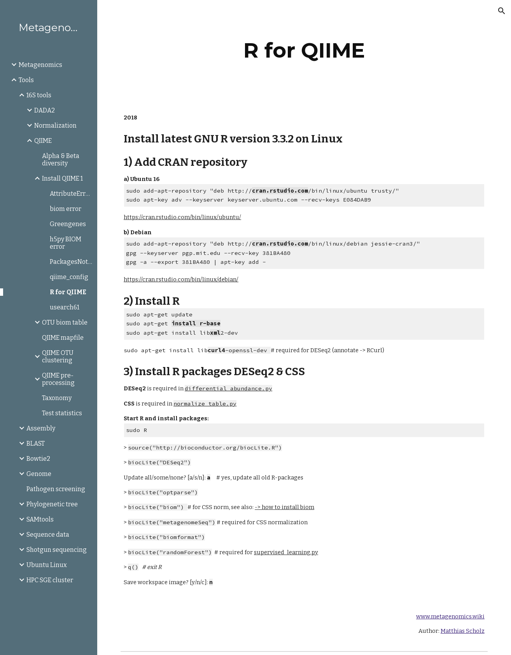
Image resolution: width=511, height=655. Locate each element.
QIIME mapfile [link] (63, 337)
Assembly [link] (40, 428)
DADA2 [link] (44, 110)
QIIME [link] (43, 140)
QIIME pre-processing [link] (58, 379)
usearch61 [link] (64, 307)
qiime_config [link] (69, 277)
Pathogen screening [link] (55, 489)
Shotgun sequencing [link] (56, 549)
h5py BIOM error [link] (65, 242)
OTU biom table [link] (65, 322)
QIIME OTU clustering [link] (58, 356)
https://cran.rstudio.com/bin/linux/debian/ (181, 279)
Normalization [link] (55, 125)
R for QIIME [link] (68, 292)
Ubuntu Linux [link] (46, 565)
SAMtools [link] (40, 519)
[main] (304, 50)
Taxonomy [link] (57, 398)
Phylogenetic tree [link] (52, 504)
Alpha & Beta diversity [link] (60, 159)
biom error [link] (65, 208)
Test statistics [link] (62, 413)
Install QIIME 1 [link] (62, 178)
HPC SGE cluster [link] (49, 580)
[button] (501, 11)
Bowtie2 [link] (38, 458)
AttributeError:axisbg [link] (71, 193)
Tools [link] (26, 80)
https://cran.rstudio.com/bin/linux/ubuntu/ (182, 217)
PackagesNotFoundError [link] (71, 261)
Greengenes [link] (68, 224)
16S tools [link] (38, 95)
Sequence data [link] (47, 534)
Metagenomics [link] (40, 64)
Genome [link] (38, 474)
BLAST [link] (35, 443)
